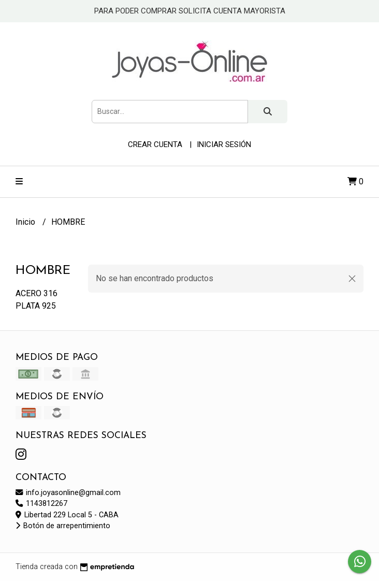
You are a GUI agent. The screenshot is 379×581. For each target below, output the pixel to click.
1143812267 (41, 503)
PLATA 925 (36, 306)
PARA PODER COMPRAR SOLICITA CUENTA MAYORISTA (189, 11)
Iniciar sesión (224, 144)
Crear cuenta (155, 144)
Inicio (26, 222)
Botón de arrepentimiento (63, 525)
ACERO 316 (36, 293)
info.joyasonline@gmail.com (68, 492)
